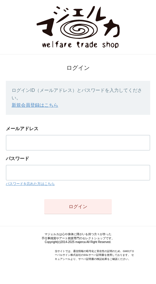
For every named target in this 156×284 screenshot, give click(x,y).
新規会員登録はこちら (35, 105)
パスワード (17, 158)
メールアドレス (22, 128)
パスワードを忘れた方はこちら (30, 184)
